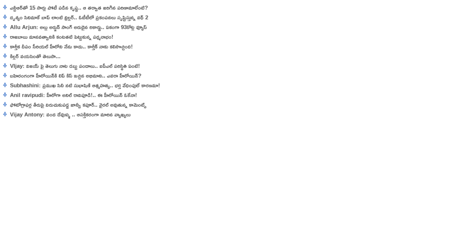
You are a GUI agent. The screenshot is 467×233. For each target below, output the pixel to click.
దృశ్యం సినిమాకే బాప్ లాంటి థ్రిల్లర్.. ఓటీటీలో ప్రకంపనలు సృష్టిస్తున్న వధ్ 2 (75, 17)
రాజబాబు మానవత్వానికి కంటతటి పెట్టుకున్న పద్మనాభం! (58, 36)
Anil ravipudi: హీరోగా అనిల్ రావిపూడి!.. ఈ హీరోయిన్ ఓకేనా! (71, 95)
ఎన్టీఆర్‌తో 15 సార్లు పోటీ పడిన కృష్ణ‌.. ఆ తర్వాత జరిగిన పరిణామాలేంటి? (75, 7)
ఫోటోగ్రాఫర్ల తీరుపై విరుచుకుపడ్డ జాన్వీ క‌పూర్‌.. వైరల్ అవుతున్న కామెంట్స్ (75, 104)
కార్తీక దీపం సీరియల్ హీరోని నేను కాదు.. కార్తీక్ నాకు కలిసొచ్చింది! (68, 46)
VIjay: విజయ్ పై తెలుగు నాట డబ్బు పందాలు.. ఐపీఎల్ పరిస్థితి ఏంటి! (72, 66)
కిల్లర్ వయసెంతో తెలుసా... (32, 56)
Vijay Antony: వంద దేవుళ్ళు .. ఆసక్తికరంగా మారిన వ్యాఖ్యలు (67, 114)
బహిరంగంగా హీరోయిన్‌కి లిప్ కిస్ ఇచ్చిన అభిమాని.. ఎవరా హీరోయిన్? (72, 75)
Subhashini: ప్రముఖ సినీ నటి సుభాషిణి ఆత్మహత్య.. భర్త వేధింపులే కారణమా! (82, 85)
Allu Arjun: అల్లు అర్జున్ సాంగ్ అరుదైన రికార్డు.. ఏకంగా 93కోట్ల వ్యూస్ (76, 27)
